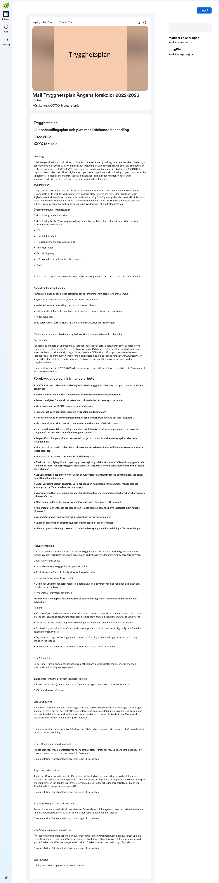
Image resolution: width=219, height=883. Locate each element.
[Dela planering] (144, 22)
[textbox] (90, 496)
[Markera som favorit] (139, 22)
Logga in (204, 10)
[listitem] (6, 16)
